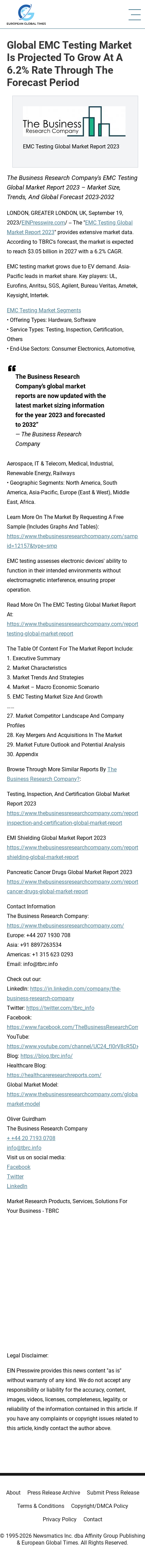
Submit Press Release (113, 1492)
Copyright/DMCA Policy (99, 1506)
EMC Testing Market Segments (44, 310)
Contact (92, 1519)
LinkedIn (17, 1186)
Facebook (18, 1167)
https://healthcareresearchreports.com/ (54, 1075)
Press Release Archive (53, 1492)
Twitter (15, 1176)
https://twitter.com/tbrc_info (60, 1008)
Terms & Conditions (40, 1506)
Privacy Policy (60, 1519)
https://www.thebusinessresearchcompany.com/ (65, 925)
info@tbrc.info (24, 1148)
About (13, 1492)
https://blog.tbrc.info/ (47, 1056)
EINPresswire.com (43, 222)
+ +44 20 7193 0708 (31, 1138)
